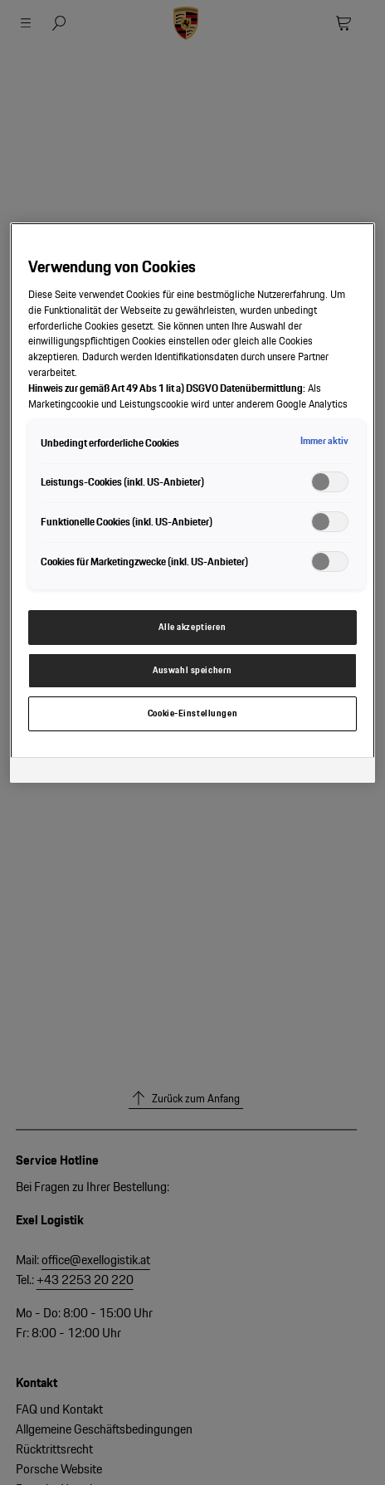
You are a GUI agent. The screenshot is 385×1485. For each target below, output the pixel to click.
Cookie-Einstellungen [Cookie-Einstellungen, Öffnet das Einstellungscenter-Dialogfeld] (192, 713)
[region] (193, 502)
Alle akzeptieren (192, 626)
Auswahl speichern (192, 669)
